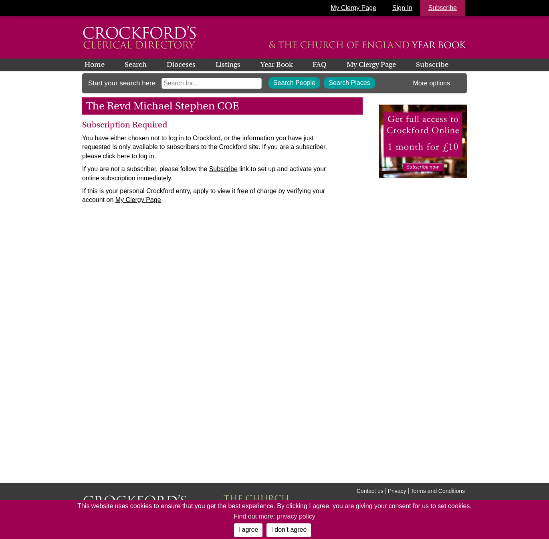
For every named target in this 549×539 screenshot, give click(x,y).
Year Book (276, 64)
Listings (228, 64)
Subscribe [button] (442, 7)
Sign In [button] (402, 7)
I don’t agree (289, 529)
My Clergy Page (353, 7)
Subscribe (432, 64)
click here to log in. (129, 156)
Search (136, 64)
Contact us (370, 491)
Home (95, 64)
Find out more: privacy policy (274, 516)
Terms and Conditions (438, 491)
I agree (248, 529)
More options (431, 83)
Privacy (397, 491)
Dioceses (181, 64)
